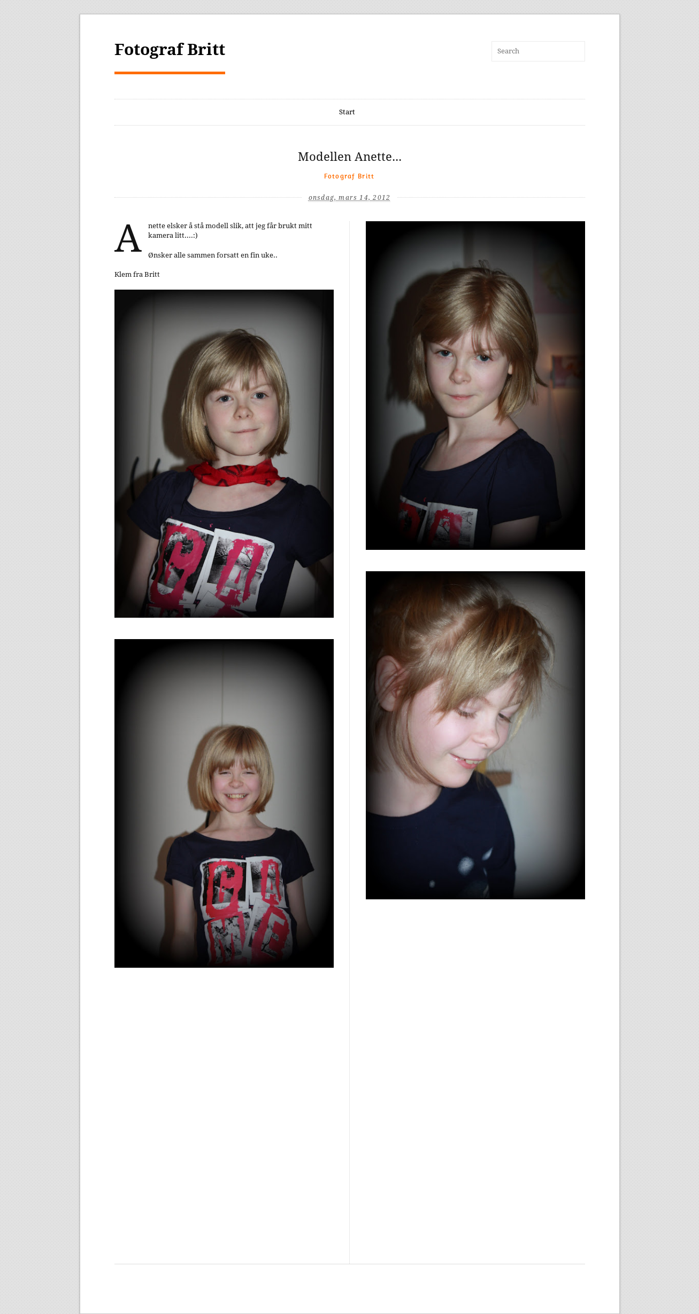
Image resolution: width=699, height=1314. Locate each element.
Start (347, 112)
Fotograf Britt (169, 49)
